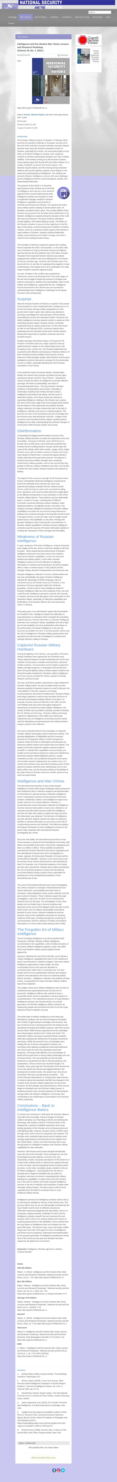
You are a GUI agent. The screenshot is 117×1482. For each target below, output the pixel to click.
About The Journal (82, 17)
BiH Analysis (98, 17)
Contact (11, 23)
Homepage (12, 17)
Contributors (67, 17)
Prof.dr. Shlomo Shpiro (34, 115)
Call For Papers (40, 17)
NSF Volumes (25, 17)
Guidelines (54, 17)
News (108, 17)
